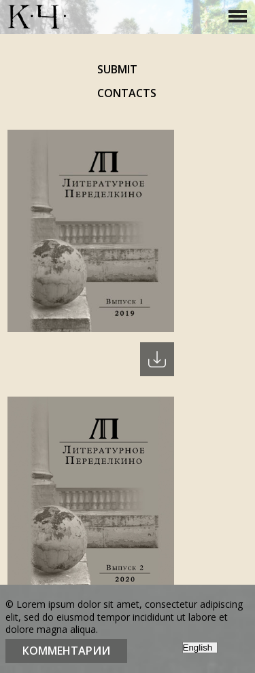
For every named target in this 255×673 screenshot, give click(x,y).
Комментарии (66, 650)
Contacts (126, 93)
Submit (117, 69)
